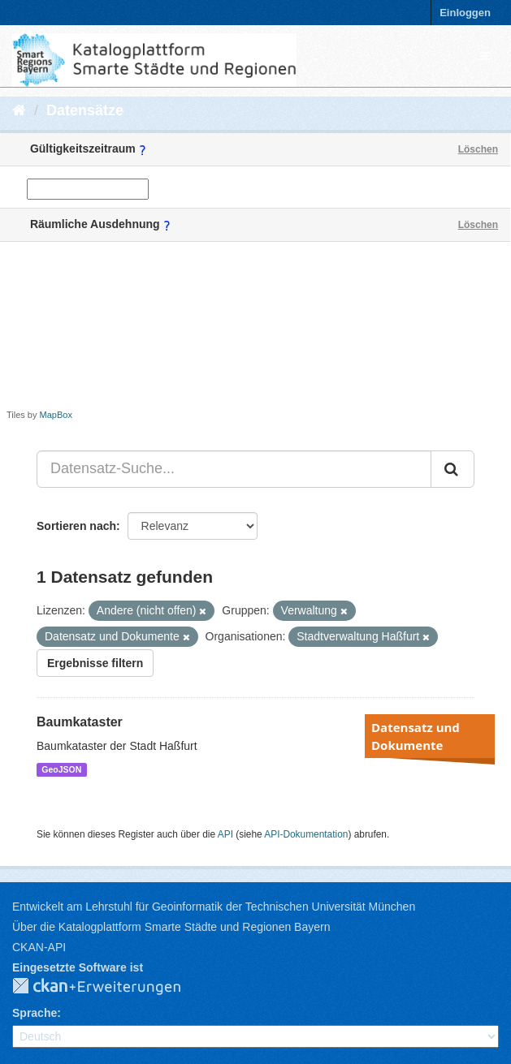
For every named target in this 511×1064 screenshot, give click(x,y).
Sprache (34, 1012)
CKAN (109, 987)
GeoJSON (61, 769)
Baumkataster (80, 722)
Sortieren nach (76, 525)
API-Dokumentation (306, 834)
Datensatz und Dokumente (415, 736)
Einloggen (465, 12)
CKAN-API (39, 947)
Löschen (478, 149)
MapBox (56, 415)
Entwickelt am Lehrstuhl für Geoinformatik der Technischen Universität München (213, 906)
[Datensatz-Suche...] (234, 469)
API (225, 834)
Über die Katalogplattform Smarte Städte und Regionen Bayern (171, 926)
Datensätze (84, 110)
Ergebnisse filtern (95, 663)
